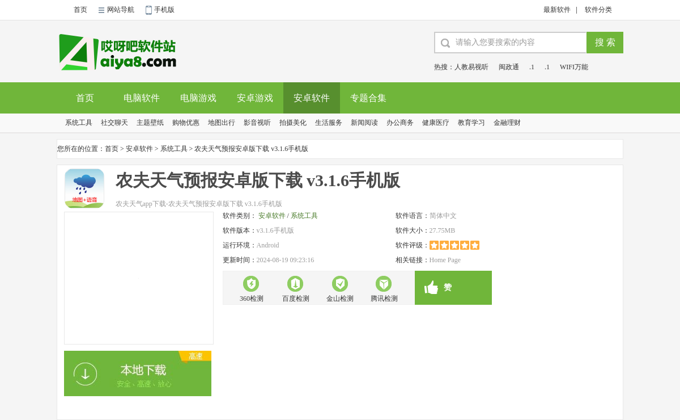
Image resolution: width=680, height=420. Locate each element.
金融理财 (507, 123)
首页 (80, 10)
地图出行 (221, 123)
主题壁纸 (150, 123)
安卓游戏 (255, 98)
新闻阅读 (364, 123)
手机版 (164, 10)
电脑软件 (142, 98)
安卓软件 (312, 98)
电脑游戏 (198, 98)
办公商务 (400, 123)
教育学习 (471, 123)
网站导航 (120, 10)
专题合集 (368, 98)
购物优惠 (185, 123)
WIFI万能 (574, 67)
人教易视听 (471, 67)
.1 (531, 67)
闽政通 (509, 67)
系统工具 (78, 123)
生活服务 (328, 123)
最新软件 (557, 10)
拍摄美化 (293, 123)
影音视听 (257, 123)
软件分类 (598, 10)
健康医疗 (435, 123)
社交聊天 (114, 123)
